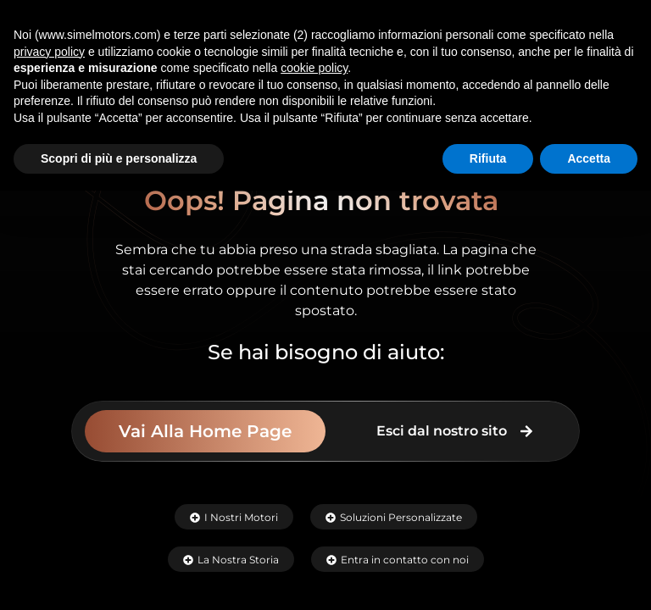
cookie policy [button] (314, 68)
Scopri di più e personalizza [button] (119, 158)
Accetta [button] (588, 158)
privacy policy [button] (49, 51)
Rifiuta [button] (488, 158)
